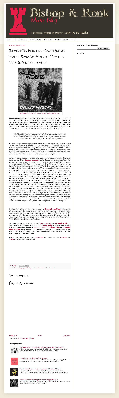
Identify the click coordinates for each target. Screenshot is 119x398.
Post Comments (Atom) (26, 338)
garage (23, 268)
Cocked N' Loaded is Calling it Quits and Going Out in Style (39, 380)
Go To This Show (21, 39)
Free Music (48, 39)
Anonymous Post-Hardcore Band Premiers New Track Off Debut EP (42, 347)
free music (17, 268)
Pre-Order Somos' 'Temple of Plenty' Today (34, 358)
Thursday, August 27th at (53, 223)
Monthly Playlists (61, 39)
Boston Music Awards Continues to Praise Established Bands (40, 369)
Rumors (42, 268)
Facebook (63, 238)
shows (56, 268)
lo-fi (26, 268)
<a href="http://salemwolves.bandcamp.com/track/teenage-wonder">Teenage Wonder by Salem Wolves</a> (40, 251)
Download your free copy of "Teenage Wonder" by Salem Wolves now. (39, 113)
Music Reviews (35, 39)
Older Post (66, 335)
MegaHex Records (34, 268)
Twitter (11, 240)
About (73, 39)
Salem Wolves (49, 268)
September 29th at (46, 227)
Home (9, 39)
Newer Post (13, 335)
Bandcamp (39, 238)
